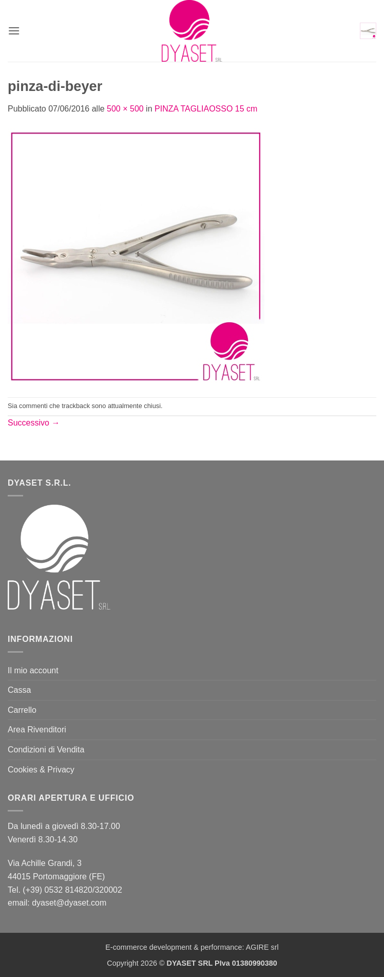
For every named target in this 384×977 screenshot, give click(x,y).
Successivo (34, 422)
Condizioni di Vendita (46, 749)
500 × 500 (125, 108)
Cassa (19, 690)
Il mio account (33, 670)
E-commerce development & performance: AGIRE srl (192, 947)
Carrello (22, 710)
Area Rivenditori (37, 729)
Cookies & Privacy (41, 769)
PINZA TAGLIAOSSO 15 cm (206, 108)
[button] (14, 30)
